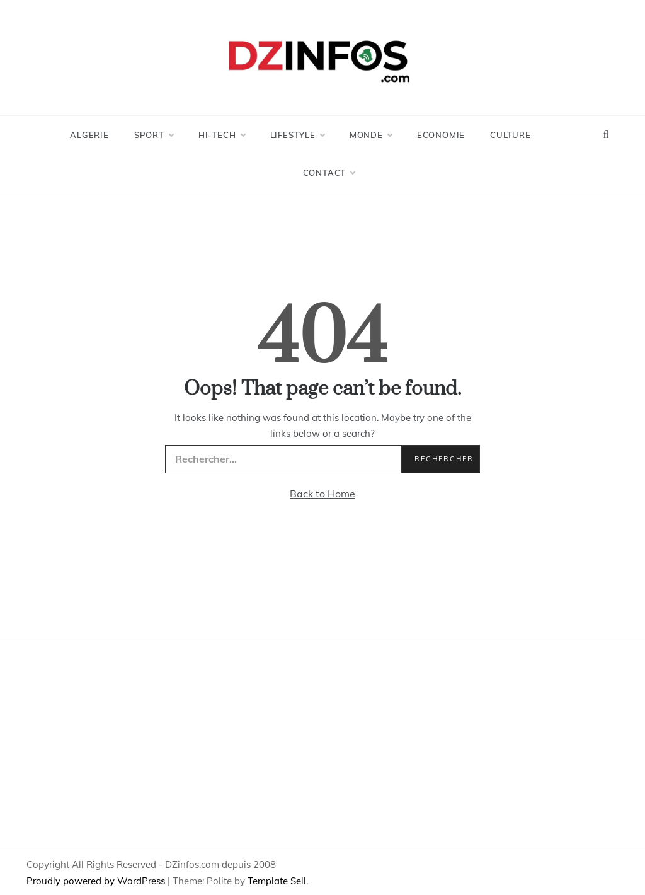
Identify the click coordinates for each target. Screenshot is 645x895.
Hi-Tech (221, 135)
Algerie (89, 135)
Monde (371, 135)
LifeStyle (297, 135)
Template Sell (277, 881)
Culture (510, 135)
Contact (329, 173)
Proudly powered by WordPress (97, 881)
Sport (153, 135)
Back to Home (322, 493)
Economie (441, 135)
